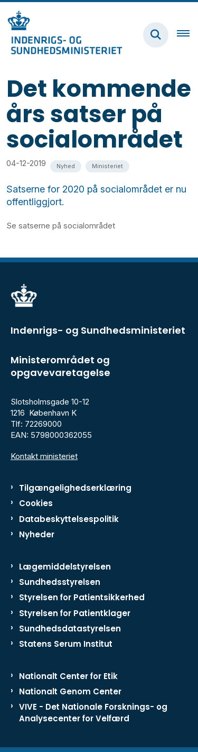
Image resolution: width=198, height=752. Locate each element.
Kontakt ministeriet (44, 456)
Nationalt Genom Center (70, 691)
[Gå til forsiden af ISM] (61, 35)
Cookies (36, 503)
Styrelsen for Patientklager (74, 613)
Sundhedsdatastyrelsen (70, 628)
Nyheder (36, 534)
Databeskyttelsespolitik (69, 519)
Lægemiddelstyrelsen (65, 566)
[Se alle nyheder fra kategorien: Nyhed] (65, 166)
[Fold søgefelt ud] (155, 35)
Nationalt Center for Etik (68, 676)
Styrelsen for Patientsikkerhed (82, 597)
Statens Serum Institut (65, 643)
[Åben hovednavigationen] (187, 35)
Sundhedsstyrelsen (59, 582)
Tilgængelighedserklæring (75, 487)
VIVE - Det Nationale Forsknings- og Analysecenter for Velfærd (93, 712)
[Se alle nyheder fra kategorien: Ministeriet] (107, 166)
